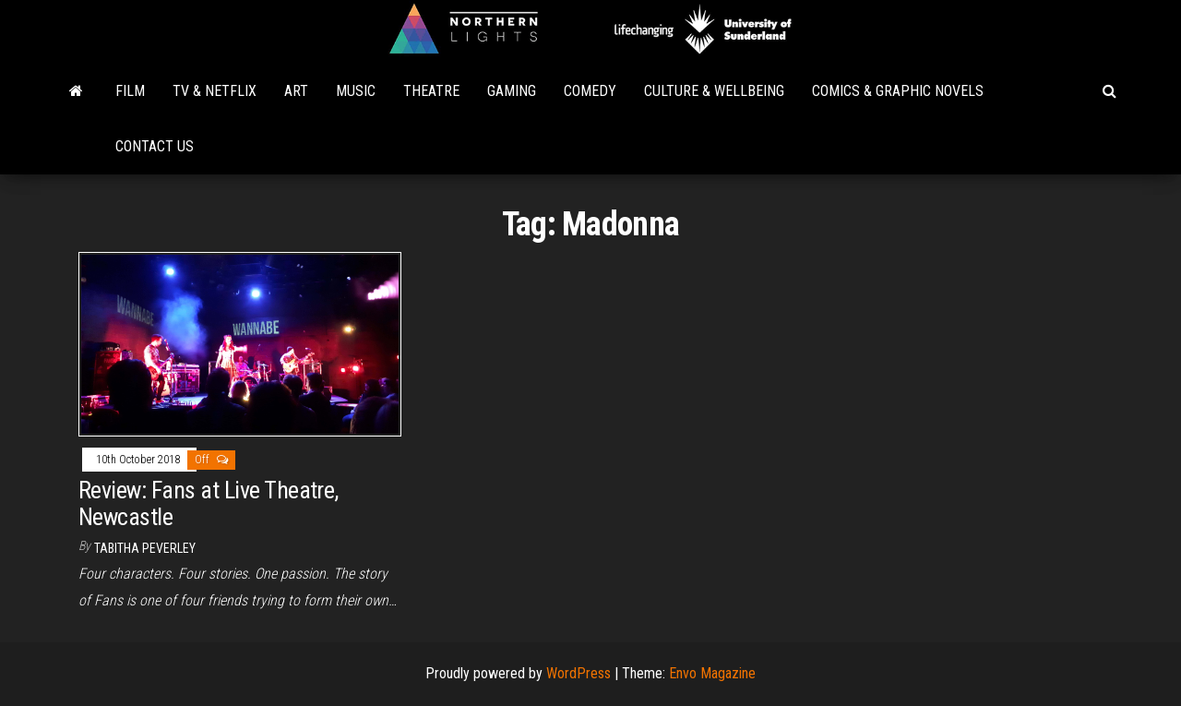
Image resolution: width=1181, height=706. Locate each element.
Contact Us (154, 146)
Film (130, 91)
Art (296, 91)
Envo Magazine (712, 673)
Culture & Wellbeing (714, 91)
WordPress (578, 673)
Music (356, 91)
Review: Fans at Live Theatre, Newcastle (208, 503)
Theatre (431, 91)
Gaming (511, 91)
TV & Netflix (214, 91)
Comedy (590, 91)
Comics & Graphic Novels (898, 91)
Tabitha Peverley (145, 548)
